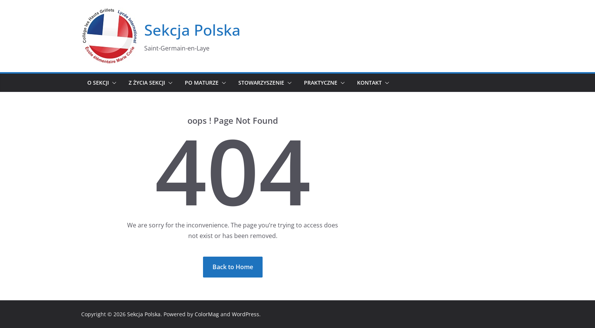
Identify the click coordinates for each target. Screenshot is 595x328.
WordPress (245, 314)
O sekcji (98, 82)
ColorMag (207, 314)
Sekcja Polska (192, 29)
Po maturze (202, 82)
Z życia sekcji (147, 82)
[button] (112, 82)
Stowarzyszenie (261, 82)
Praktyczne (320, 82)
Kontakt (369, 82)
